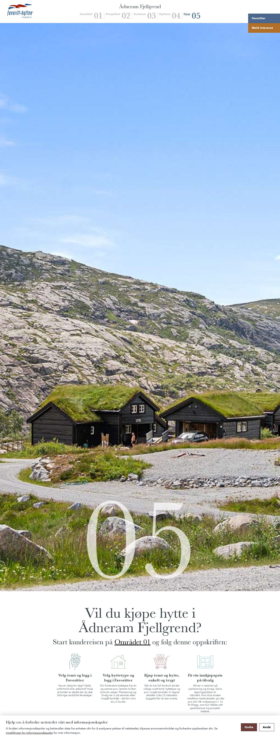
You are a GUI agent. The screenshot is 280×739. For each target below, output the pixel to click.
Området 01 (132, 642)
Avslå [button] (267, 727)
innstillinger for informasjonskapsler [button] (29, 733)
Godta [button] (249, 727)
